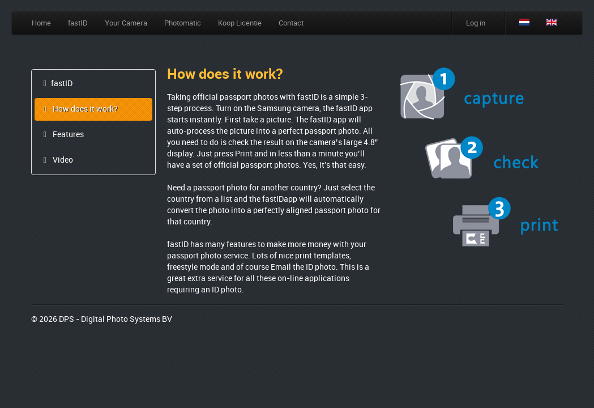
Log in (475, 23)
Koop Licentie (240, 23)
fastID (78, 23)
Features (62, 134)
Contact (291, 23)
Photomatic (182, 23)
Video (57, 160)
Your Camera (126, 23)
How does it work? (79, 109)
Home (41, 23)
